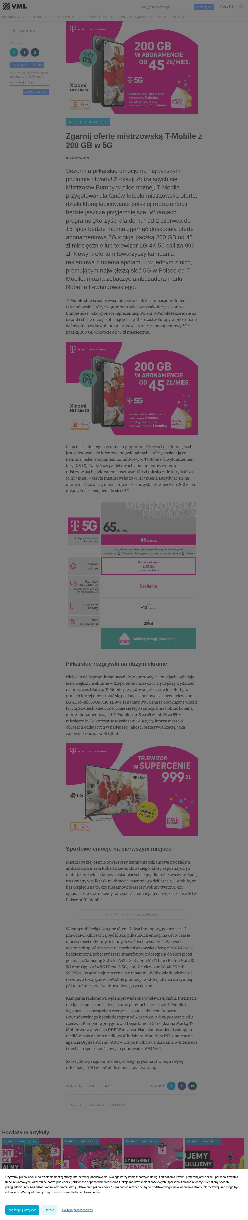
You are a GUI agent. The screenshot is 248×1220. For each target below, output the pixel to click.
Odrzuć (49, 1210)
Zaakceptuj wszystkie (22, 1210)
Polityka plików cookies (77, 1210)
